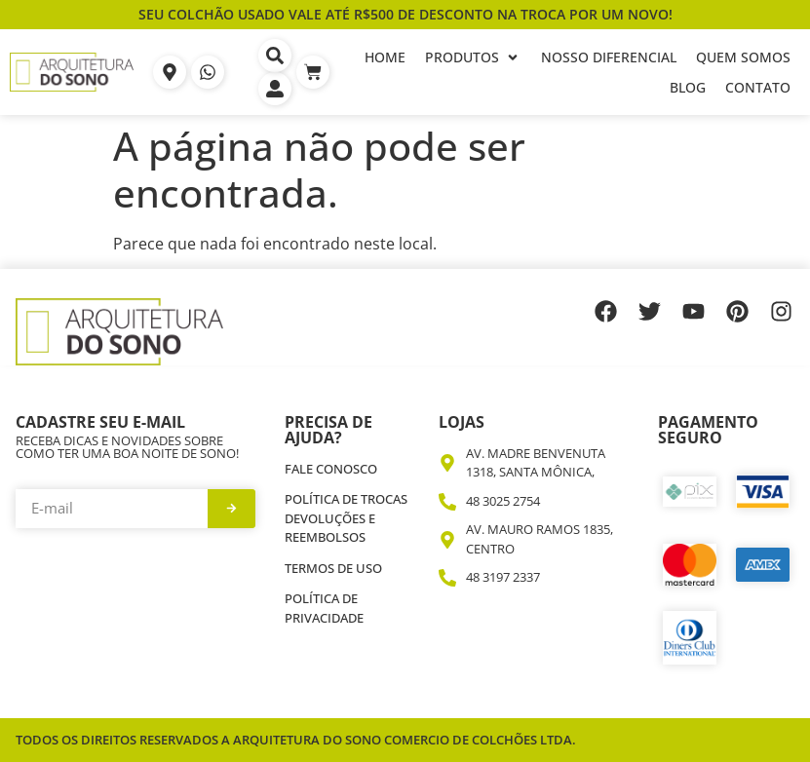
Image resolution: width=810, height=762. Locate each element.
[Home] (385, 57)
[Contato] (757, 87)
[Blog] (687, 87)
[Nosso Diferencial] (608, 57)
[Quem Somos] (743, 57)
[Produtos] (473, 57)
